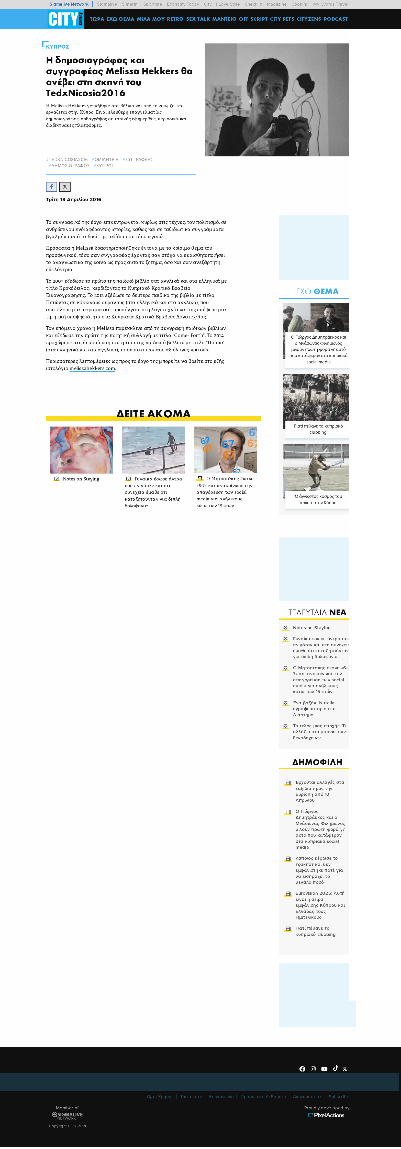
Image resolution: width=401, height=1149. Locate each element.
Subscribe (339, 1099)
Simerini (130, 4)
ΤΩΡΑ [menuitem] (98, 19)
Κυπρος (64, 46)
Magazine (277, 4)
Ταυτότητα (191, 1099)
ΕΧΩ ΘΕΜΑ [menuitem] (121, 19)
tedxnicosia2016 (74, 159)
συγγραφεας (146, 159)
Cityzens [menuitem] (310, 19)
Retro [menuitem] (176, 19)
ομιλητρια (113, 159)
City (207, 4)
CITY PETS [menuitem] (283, 19)
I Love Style (228, 4)
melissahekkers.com (99, 370)
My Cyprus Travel (331, 4)
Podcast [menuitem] (337, 19)
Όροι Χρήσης (160, 1099)
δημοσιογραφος (77, 165)
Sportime (152, 4)
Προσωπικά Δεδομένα (263, 1099)
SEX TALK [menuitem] (199, 19)
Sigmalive (107, 4)
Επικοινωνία (221, 1099)
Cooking (300, 4)
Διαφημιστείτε (307, 1099)
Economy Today (183, 4)
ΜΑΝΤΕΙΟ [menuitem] (225, 19)
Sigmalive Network (69, 4)
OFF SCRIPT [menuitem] (254, 19)
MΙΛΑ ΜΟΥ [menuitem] (152, 19)
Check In (253, 4)
